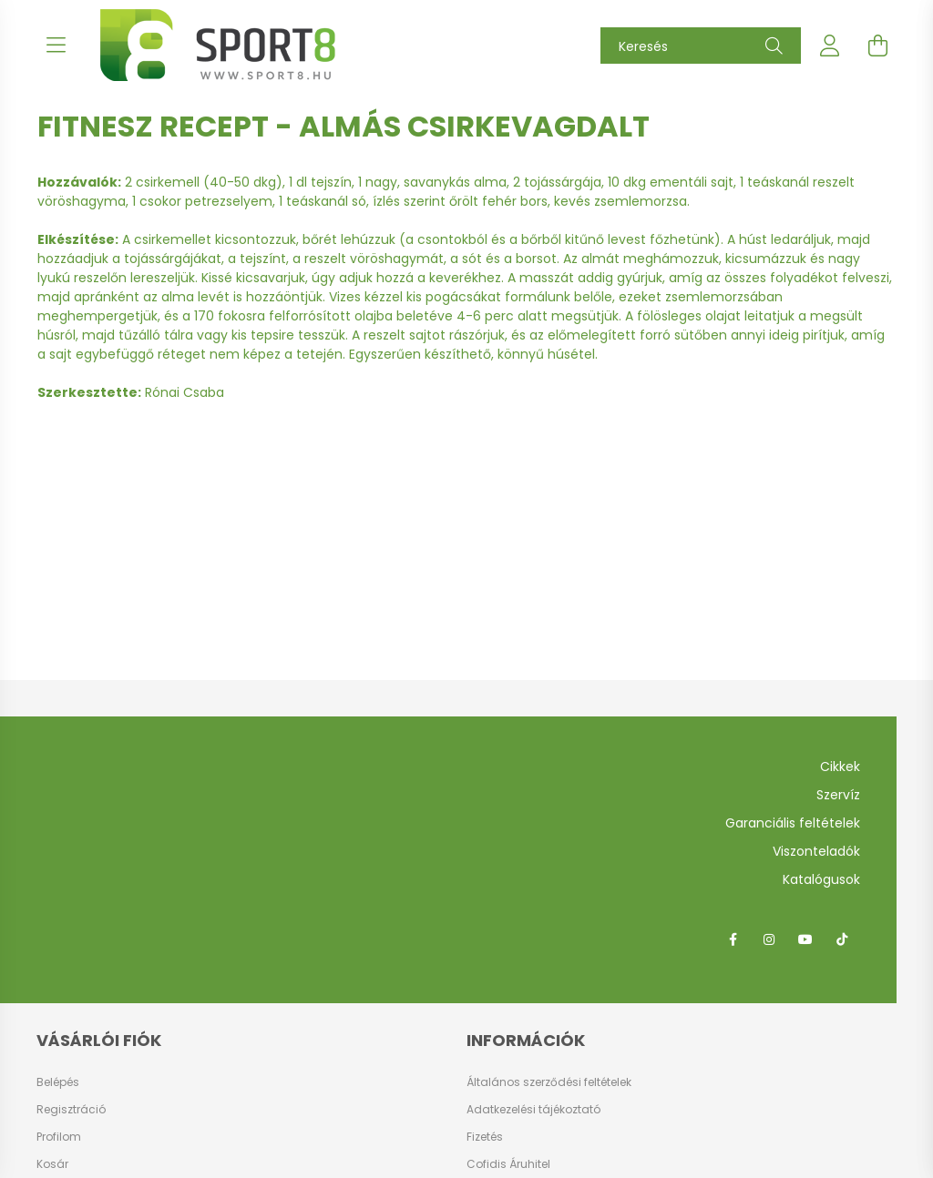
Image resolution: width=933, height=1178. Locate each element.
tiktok (842, 939)
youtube (805, 939)
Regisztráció (71, 1109)
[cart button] (877, 45)
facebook (732, 939)
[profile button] (830, 45)
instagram (769, 939)
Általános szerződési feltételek (548, 1082)
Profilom (58, 1137)
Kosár (52, 1164)
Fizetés (484, 1136)
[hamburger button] (55, 45)
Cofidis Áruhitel (508, 1164)
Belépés (57, 1082)
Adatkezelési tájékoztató (533, 1109)
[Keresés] (700, 45)
